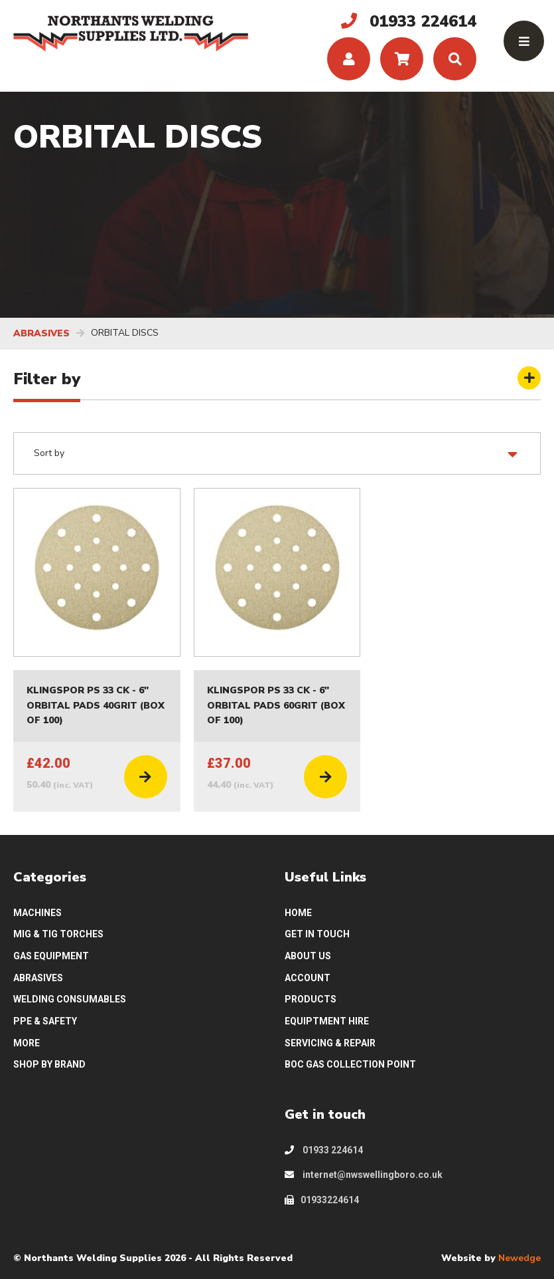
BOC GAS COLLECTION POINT (350, 1064)
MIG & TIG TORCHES (58, 934)
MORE (26, 1043)
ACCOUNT (307, 978)
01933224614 (322, 1200)
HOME (298, 912)
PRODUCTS (310, 999)
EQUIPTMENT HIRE (327, 1021)
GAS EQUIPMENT (51, 956)
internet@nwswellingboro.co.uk (364, 1174)
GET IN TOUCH (317, 934)
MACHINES (37, 912)
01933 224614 (324, 1150)
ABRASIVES (41, 333)
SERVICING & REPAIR (330, 1043)
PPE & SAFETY (45, 1021)
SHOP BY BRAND (49, 1064)
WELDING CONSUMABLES (69, 999)
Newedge (519, 1258)
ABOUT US (308, 956)
